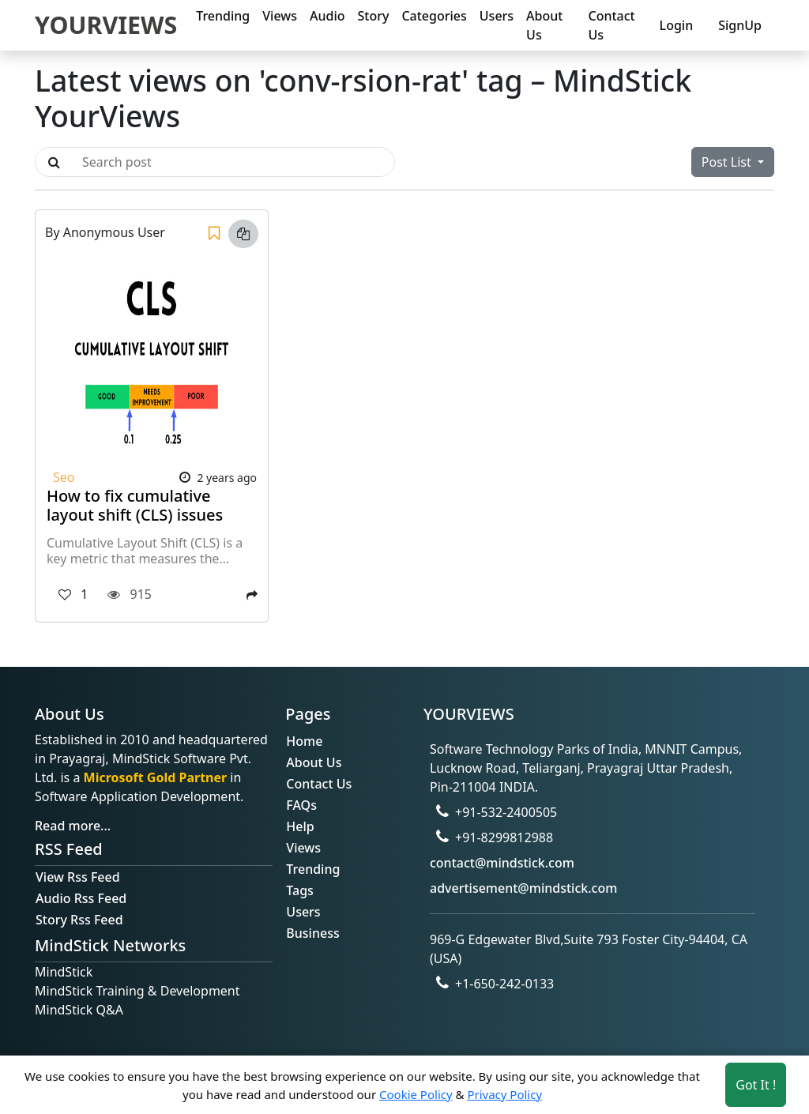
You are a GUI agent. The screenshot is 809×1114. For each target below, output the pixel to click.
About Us (544, 25)
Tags (300, 890)
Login (677, 25)
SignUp (740, 25)
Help (300, 826)
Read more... (73, 825)
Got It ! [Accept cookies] (756, 1084)
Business (312, 933)
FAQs (301, 805)
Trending (223, 15)
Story (373, 15)
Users (497, 15)
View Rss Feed (78, 877)
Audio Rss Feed (81, 898)
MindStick (63, 971)
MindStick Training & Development (137, 990)
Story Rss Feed (79, 919)
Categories (433, 15)
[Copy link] (243, 234)
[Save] (214, 234)
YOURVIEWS (106, 24)
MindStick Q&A (79, 1009)
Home (304, 741)
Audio (327, 15)
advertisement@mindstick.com (523, 888)
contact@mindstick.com (502, 862)
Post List (728, 162)
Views (279, 15)
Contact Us (611, 25)
